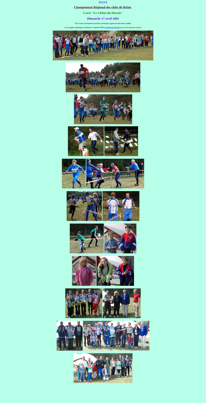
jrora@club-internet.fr (113, 27)
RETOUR (103, 2)
